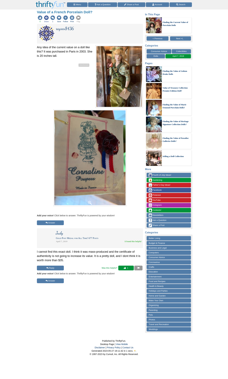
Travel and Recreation (159, 324)
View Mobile (122, 344)
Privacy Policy (113, 347)
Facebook (155, 190)
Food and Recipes (157, 281)
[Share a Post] (131, 4)
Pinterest (155, 195)
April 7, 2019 (178, 56)
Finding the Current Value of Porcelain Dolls (175, 24)
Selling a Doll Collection (173, 156)
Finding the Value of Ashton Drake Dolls (175, 72)
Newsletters (156, 215)
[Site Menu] (77, 4)
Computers (154, 252)
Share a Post (157, 225)
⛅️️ (135, 351)
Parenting (153, 310)
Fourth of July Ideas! (160, 175)
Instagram (155, 205)
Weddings (153, 329)
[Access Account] (157, 4)
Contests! (155, 210)
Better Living (154, 238)
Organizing (154, 305)
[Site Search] (181, 4)
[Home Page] (50, 1)
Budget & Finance (157, 243)
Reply (50, 268)
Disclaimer (100, 347)
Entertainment (155, 276)
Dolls (156, 56)
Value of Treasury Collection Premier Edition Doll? (175, 89)
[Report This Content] (138, 268)
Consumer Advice (159, 51)
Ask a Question (157, 220)
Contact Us (127, 347)
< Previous (157, 38)
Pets (151, 315)
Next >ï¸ (180, 38)
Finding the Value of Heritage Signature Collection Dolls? (176, 123)
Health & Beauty (156, 286)
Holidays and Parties (158, 291)
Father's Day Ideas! (159, 185)
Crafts (151, 267)
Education (153, 272)
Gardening (155, 180)
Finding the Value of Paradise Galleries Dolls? (176, 139)
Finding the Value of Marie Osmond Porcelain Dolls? (174, 106)
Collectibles (181, 51)
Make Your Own (156, 300)
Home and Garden (157, 296)
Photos (152, 319)
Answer (50, 223)
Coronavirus (154, 262)
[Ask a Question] (102, 4)
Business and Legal (158, 248)
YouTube (155, 200)
